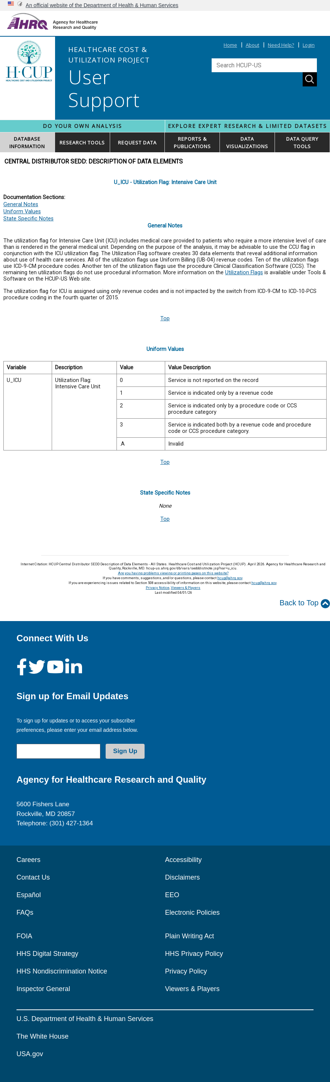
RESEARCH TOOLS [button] (82, 142)
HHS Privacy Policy (194, 953)
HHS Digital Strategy (47, 953)
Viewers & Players (185, 588)
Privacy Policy (186, 971)
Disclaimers (182, 877)
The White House (42, 1036)
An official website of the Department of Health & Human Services (102, 5)
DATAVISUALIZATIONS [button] (247, 142)
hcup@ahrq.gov (229, 578)
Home (230, 45)
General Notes (20, 204)
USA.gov (29, 1054)
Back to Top (304, 603)
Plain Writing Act (189, 936)
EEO (172, 895)
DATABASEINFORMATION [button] (27, 142)
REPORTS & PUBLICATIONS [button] (192, 142)
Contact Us (33, 877)
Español (28, 895)
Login (309, 45)
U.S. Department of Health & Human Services (84, 1019)
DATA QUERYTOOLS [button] (302, 142)
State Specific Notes (28, 219)
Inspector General (43, 989)
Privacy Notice (157, 588)
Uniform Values (22, 211)
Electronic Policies (192, 912)
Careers (28, 860)
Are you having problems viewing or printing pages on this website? (173, 573)
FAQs (24, 912)
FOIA (24, 936)
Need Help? (281, 45)
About (252, 45)
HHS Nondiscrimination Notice (61, 971)
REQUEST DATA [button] (137, 142)
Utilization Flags (244, 272)
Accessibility (183, 860)
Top (165, 318)
